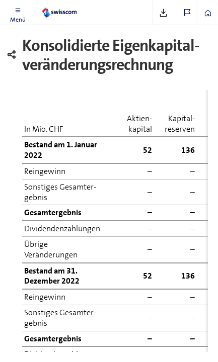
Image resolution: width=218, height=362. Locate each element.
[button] (17, 12)
